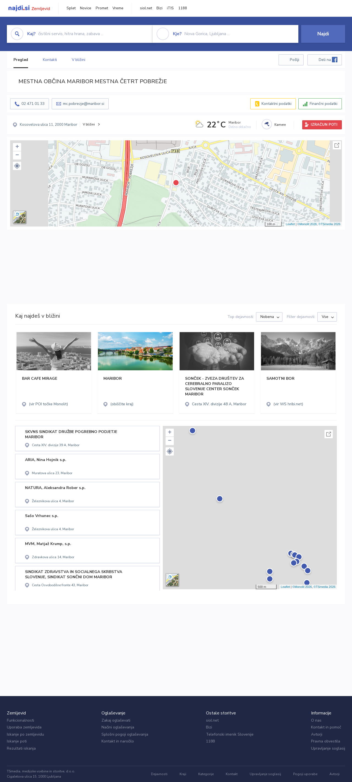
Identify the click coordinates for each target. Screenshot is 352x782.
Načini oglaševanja (117, 727)
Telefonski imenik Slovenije (230, 734)
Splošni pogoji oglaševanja (124, 734)
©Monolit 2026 (307, 224)
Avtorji (316, 734)
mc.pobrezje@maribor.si (83, 103)
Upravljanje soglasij (328, 748)
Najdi (323, 33)
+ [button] (17, 147)
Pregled (20, 59)
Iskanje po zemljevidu (25, 734)
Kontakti (50, 59)
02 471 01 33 (33, 103)
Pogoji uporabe (305, 774)
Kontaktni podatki (277, 103)
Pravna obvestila (325, 741)
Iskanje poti (17, 741)
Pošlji (294, 59)
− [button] (17, 155)
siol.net (146, 8)
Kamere (280, 124)
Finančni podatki (323, 103)
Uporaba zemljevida (24, 727)
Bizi (159, 8)
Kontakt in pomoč (326, 727)
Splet (71, 8)
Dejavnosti (159, 774)
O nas (316, 720)
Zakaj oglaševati (115, 720)
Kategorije (206, 774)
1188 (182, 8)
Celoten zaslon (337, 145)
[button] (17, 166)
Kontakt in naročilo (117, 741)
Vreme (117, 8)
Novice (85, 8)
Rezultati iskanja (21, 748)
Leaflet (290, 224)
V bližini (78, 59)
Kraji (183, 774)
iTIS (170, 8)
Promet (102, 8)
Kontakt (232, 774)
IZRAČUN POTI (324, 124)
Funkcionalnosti (20, 720)
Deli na (328, 59)
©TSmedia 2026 (329, 224)
